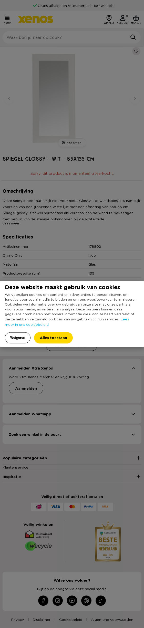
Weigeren (17, 337)
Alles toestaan (53, 337)
